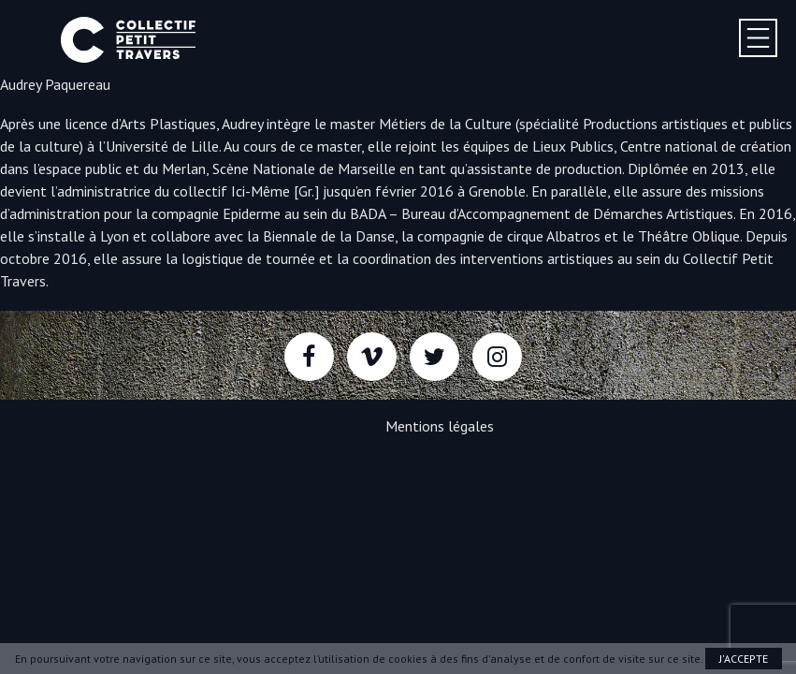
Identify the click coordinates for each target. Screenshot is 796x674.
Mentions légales (439, 426)
